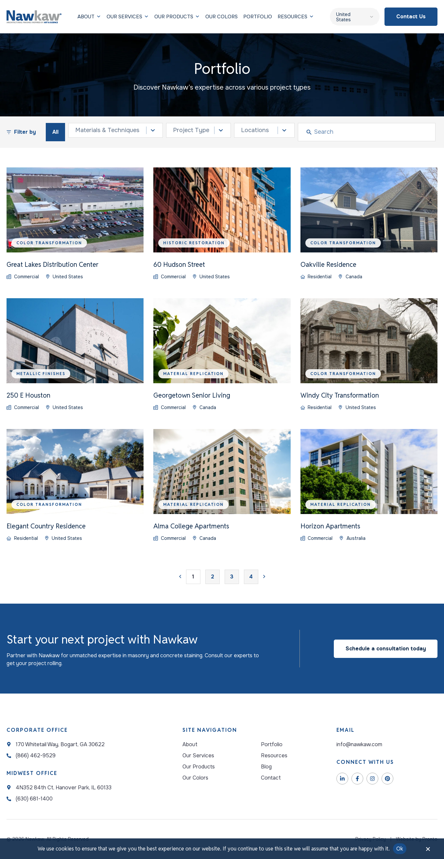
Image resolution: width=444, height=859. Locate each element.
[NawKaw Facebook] (357, 778)
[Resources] (292, 17)
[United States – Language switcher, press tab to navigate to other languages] (355, 16)
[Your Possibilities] (198, 778)
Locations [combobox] (255, 130)
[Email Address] (386, 744)
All (55, 132)
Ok (399, 848)
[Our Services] (198, 756)
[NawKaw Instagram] (372, 778)
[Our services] (85, 17)
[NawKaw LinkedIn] (342, 778)
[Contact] (274, 778)
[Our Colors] (221, 17)
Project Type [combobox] (191, 130)
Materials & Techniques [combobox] (107, 130)
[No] (427, 850)
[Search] (373, 132)
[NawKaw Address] (56, 744)
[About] (198, 744)
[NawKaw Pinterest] (387, 778)
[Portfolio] (257, 17)
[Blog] (274, 767)
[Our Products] (173, 17)
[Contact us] (410, 17)
